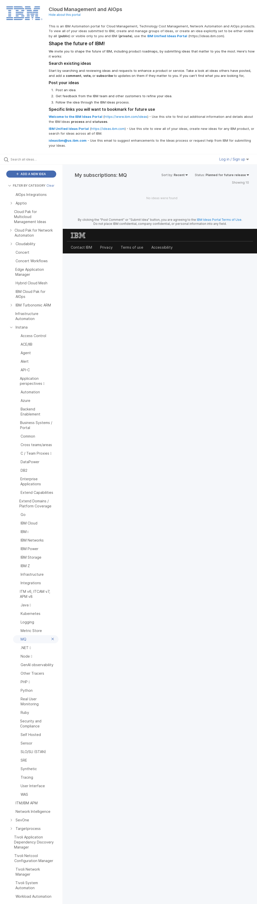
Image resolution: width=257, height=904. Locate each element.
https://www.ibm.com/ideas (125, 117)
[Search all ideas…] (34, 159)
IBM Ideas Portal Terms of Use (219, 220)
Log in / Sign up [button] (234, 159)
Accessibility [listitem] (162, 247)
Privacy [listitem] (106, 247)
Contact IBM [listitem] (81, 247)
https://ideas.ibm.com (108, 129)
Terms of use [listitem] (132, 247)
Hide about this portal (65, 15)
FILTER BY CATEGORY (26, 185)
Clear (50, 185)
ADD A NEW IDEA (31, 174)
